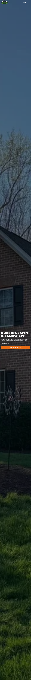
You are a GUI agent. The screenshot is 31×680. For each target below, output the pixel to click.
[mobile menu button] (28, 2)
